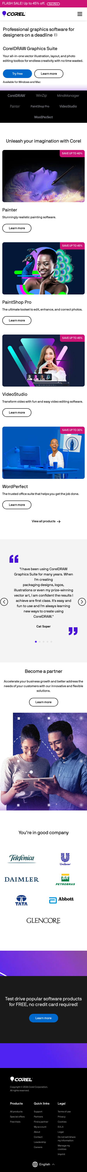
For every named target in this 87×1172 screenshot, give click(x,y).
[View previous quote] (4, 601)
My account (40, 1127)
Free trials (15, 1122)
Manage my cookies (64, 1147)
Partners (38, 1116)
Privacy (61, 1116)
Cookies (62, 1122)
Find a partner (41, 1122)
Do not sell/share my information (67, 1139)
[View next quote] (82, 601)
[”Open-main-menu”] (80, 14)
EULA (60, 1127)
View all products (43, 521)
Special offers (17, 1116)
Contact (38, 1137)
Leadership (40, 1142)
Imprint (61, 1154)
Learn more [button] (17, 228)
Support (38, 1111)
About (37, 1132)
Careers (38, 1147)
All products (16, 1111)
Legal (61, 1132)
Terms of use (64, 1111)
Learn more (49, 73)
